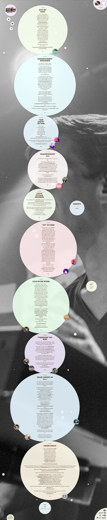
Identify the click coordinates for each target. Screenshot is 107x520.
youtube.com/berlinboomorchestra (50, 463)
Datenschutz (10, 517)
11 (48, 508)
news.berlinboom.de (50, 488)
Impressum (10, 518)
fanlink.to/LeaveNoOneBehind (41, 327)
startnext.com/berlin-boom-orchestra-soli (50, 470)
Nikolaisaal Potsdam (42, 22)
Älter (45, 506)
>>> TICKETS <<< (45, 74)
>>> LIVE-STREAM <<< (39, 209)
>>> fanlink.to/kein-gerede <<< (41, 143)
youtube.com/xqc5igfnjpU (45, 411)
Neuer (45, 504)
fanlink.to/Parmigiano (44, 366)
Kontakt (10, 515)
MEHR (77, 208)
